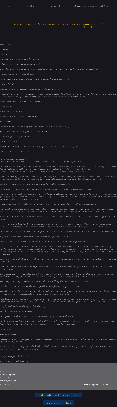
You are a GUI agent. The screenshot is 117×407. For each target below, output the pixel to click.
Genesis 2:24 (4, 161)
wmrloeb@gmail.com (8, 381)
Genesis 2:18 (4, 241)
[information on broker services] (58, 394)
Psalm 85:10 (15, 286)
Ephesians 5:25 (5, 184)
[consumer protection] (58, 403)
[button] (31, 6)
